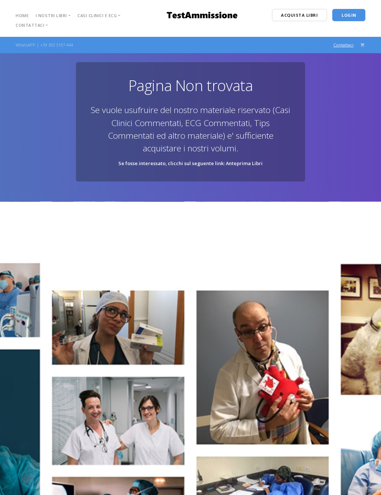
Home (22, 15)
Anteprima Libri (244, 163)
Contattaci (343, 45)
